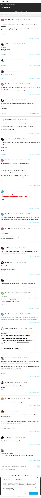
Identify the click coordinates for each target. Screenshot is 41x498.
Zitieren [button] (34, 38)
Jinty (6, 71)
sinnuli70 (7, 247)
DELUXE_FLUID (8, 60)
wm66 (6, 437)
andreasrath (8, 119)
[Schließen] (37, 477)
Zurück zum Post (20, 11)
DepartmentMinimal (10, 328)
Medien (2, 4)
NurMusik (7, 411)
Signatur (4, 54)
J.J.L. (6, 280)
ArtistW (7, 450)
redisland (7, 44)
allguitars (7, 382)
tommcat (7, 100)
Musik (7, 4)
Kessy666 (7, 138)
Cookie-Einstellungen (22, 493)
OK (33, 493)
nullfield (7, 262)
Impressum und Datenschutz (9, 489)
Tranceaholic (8, 357)
